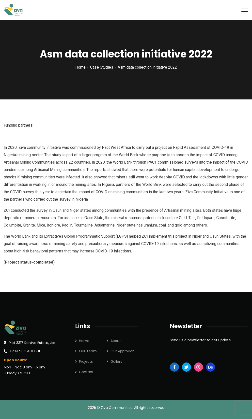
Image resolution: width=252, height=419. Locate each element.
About (115, 340)
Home (80, 67)
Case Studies (101, 67)
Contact (86, 371)
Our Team (88, 351)
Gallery (116, 361)
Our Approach (122, 351)
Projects (86, 361)
